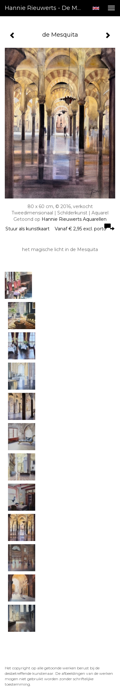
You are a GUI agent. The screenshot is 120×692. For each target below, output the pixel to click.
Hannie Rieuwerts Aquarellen (74, 219)
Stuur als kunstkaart (60, 229)
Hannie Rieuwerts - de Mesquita (46, 7)
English (96, 8)
